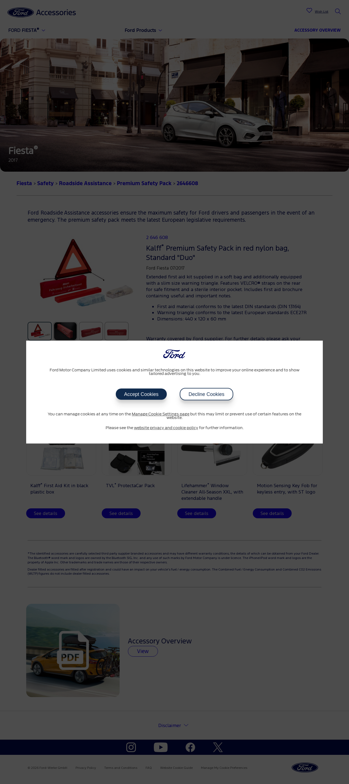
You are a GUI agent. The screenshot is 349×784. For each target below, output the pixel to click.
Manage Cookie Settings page (160, 414)
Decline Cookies (206, 394)
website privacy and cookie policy (166, 428)
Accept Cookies (141, 394)
